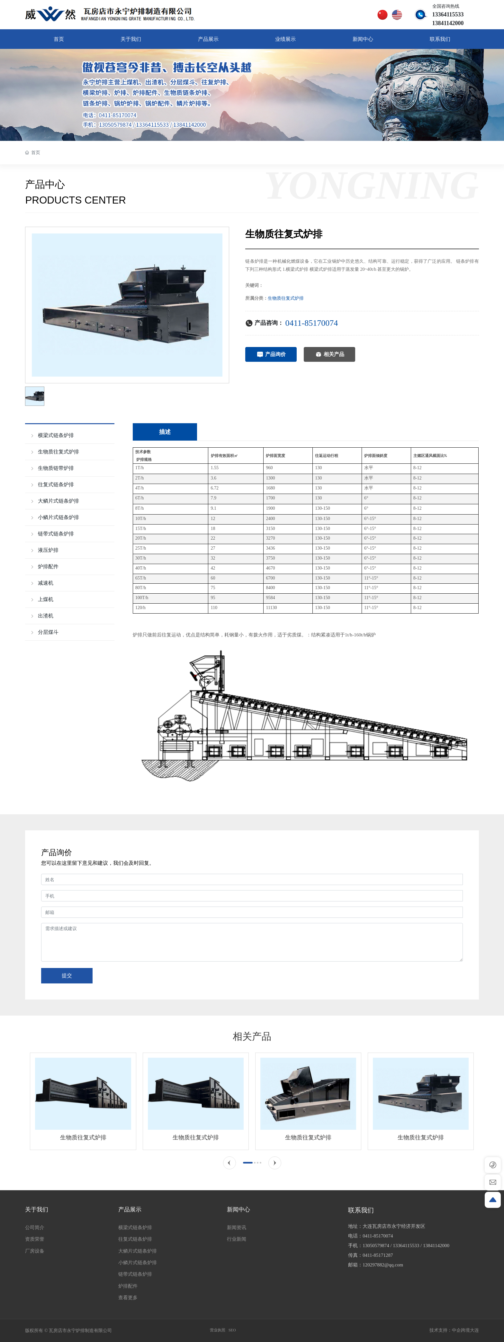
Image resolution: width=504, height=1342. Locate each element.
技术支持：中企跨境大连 (454, 1330)
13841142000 (436, 1245)
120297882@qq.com (383, 1264)
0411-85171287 (378, 1255)
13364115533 (406, 1245)
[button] (229, 1162)
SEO (232, 1330)
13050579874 (376, 1245)
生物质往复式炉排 (286, 298)
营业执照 (217, 1330)
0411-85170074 (311, 323)
